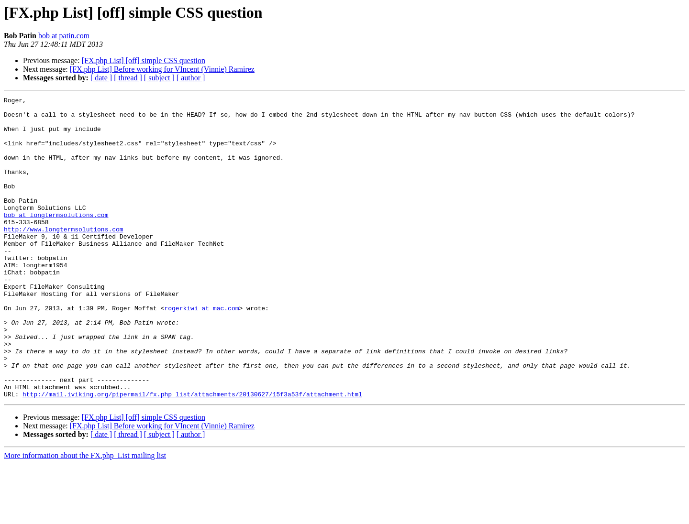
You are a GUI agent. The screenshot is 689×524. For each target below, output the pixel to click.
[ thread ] (128, 78)
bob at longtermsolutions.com (56, 239)
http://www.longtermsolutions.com (63, 256)
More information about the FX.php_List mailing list (85, 516)
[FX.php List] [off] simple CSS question (143, 60)
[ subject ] (159, 78)
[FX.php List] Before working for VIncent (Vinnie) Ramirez (162, 69)
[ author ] (191, 78)
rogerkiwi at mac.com (201, 351)
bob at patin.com (63, 36)
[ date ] (101, 78)
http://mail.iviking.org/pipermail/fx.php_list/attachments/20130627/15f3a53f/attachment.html (192, 454)
